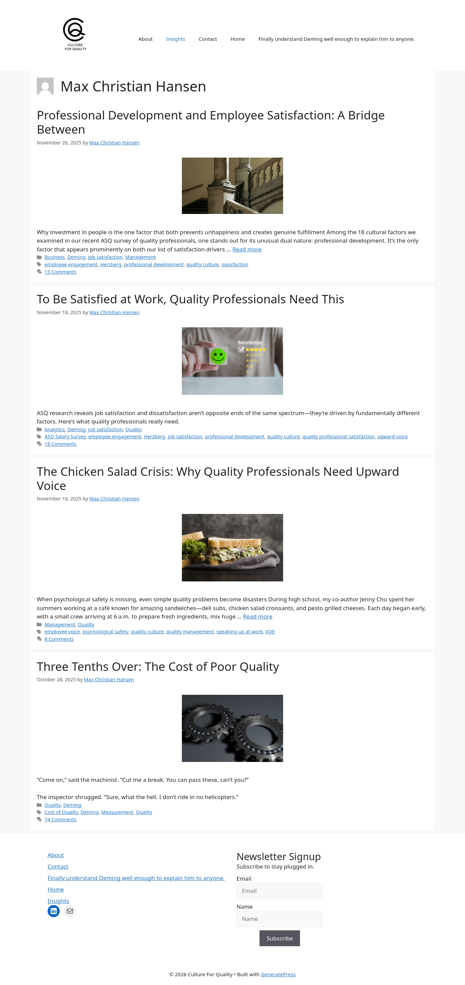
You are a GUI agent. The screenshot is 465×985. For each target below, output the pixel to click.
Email (244, 878)
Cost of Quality (61, 812)
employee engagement (71, 264)
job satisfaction (185, 436)
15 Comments (60, 272)
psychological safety (105, 631)
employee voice (62, 631)
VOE (270, 631)
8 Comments (59, 639)
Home (237, 38)
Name (245, 906)
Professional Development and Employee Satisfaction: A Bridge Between (211, 122)
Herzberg (110, 264)
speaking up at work (239, 631)
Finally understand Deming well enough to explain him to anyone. (336, 38)
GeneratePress (278, 974)
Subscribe (280, 938)
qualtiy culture (202, 264)
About (145, 38)
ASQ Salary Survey (65, 436)
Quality (134, 429)
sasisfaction (235, 264)
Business (55, 257)
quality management (190, 631)
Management (140, 257)
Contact (208, 38)
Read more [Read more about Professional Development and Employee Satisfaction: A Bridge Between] (247, 249)
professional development (154, 264)
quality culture (283, 436)
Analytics (55, 429)
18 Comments (60, 444)
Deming (76, 257)
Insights (175, 38)
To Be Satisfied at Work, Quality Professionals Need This (190, 299)
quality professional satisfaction (338, 436)
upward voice (392, 436)
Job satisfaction (105, 257)
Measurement (117, 812)
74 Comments (60, 819)
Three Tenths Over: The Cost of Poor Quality (158, 666)
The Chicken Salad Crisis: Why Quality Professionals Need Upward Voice (218, 478)
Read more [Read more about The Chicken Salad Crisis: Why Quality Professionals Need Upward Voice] (257, 616)
